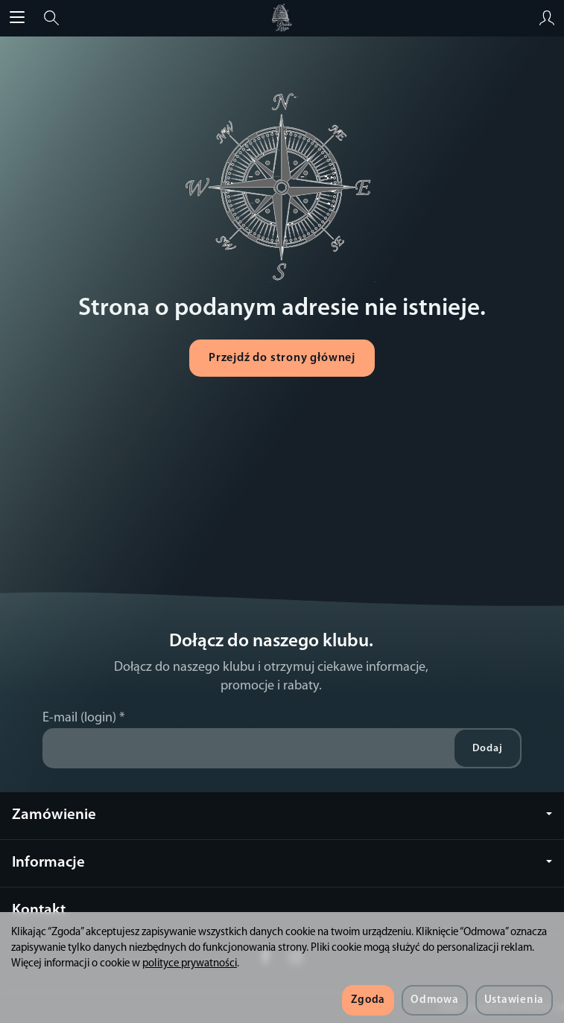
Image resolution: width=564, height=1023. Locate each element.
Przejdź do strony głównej (282, 358)
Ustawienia (514, 1000)
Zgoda (368, 1000)
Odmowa (434, 1000)
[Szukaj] (51, 18)
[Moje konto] (547, 18)
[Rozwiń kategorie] (17, 18)
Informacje (282, 862)
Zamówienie (282, 815)
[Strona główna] (282, 18)
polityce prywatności (189, 963)
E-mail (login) (79, 718)
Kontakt (39, 910)
